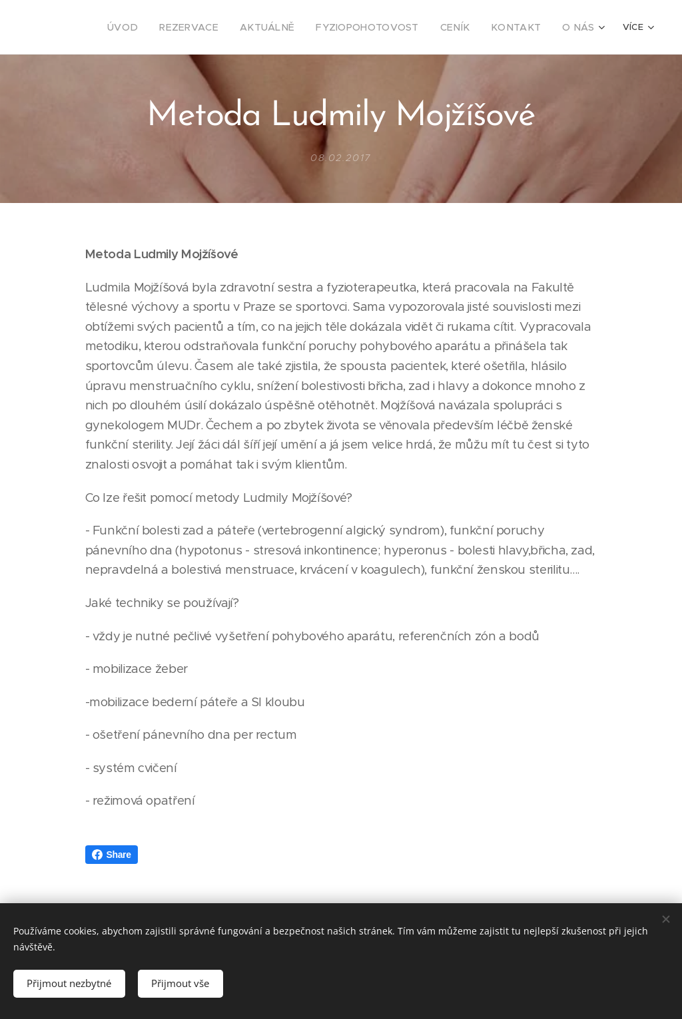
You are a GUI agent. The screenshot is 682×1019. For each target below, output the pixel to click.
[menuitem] (104, 27)
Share (111, 854)
